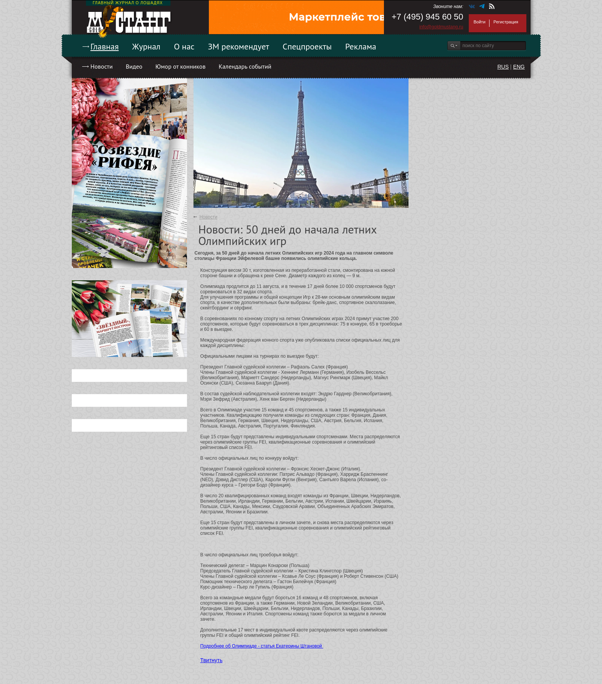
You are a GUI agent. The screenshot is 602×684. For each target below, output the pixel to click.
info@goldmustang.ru (441, 27)
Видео (134, 66)
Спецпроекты (307, 46)
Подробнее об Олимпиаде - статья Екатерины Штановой (261, 646)
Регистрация (505, 22)
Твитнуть (211, 660)
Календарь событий (244, 66)
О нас (184, 46)
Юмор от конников (180, 66)
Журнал (146, 46)
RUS (503, 67)
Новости (102, 66)
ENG (518, 67)
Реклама (360, 46)
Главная (105, 46)
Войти (480, 22)
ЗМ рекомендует (239, 46)
